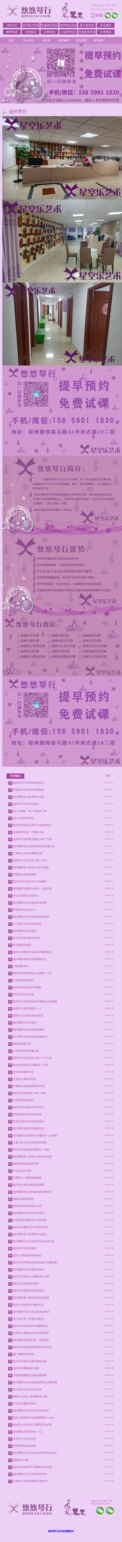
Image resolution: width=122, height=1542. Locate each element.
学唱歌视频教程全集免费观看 (30, 1375)
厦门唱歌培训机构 (23, 1354)
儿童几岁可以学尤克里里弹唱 (30, 1142)
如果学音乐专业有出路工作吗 (30, 860)
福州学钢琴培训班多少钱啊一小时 (32, 973)
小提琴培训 (68, 32)
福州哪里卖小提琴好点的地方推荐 (32, 1156)
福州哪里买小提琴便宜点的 (28, 796)
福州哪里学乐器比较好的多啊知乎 (32, 1191)
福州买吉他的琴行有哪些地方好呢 (32, 1467)
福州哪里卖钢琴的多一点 (27, 1431)
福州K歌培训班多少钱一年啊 (29, 1093)
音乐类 (46, 40)
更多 (108, 775)
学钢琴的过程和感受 (24, 1445)
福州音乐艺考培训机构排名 (28, 782)
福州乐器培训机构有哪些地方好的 (32, 1347)
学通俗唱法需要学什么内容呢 (30, 1220)
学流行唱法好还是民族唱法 (28, 1121)
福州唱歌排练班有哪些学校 (28, 1128)
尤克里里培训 (86, 32)
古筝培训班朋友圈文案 (26, 1050)
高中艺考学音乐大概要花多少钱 (31, 1276)
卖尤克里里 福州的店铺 (26, 938)
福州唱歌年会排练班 (24, 930)
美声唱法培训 (68, 25)
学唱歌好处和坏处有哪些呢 (28, 789)
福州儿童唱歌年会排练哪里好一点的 (33, 1417)
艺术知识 (15, 775)
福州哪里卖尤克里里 (24, 1022)
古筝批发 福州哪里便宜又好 (29, 1086)
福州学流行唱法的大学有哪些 (30, 881)
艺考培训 (105, 32)
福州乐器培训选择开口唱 (27, 1206)
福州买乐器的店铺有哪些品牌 (30, 1361)
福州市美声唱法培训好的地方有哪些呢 (35, 1262)
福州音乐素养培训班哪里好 (28, 1290)
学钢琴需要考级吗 (23, 1100)
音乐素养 (105, 25)
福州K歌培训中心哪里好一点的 (30, 1065)
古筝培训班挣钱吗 (23, 980)
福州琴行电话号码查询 (26, 804)
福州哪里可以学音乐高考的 (28, 1213)
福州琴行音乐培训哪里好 (61, 1531)
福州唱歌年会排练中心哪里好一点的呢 (35, 1135)
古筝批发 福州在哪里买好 (27, 853)
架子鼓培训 (87, 25)
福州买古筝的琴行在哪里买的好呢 (32, 1424)
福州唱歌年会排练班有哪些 (28, 1029)
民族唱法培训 (49, 25)
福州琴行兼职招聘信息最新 (28, 1184)
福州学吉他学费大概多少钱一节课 (32, 839)
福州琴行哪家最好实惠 (26, 1368)
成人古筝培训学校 (23, 818)
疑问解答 (64, 40)
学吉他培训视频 (22, 945)
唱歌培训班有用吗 (23, 1199)
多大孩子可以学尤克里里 (27, 1389)
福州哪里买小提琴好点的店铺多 (31, 867)
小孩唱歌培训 (21, 966)
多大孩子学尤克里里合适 (27, 923)
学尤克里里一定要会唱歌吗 (28, 1318)
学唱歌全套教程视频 (24, 874)
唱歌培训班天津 (22, 1043)
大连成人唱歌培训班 (24, 1079)
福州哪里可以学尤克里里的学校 (31, 1311)
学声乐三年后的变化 (24, 1438)
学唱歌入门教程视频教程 (27, 1177)
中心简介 (28, 40)
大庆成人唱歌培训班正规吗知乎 (31, 1333)
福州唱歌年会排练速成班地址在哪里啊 (35, 1382)
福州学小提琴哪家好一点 (27, 1008)
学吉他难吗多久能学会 (26, 895)
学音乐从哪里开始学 (24, 1403)
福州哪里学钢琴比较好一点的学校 (32, 888)
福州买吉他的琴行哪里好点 (28, 1304)
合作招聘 (81, 40)
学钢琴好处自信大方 (24, 909)
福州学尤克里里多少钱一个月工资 (32, 1057)
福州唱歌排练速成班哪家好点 (30, 959)
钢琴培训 (11, 32)
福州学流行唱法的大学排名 (28, 1107)
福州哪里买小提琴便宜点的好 (30, 1234)
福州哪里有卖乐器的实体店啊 (30, 902)
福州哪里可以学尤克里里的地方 (31, 1410)
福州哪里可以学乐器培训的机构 (31, 916)
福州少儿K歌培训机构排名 (28, 1015)
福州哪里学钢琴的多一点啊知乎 (31, 1340)
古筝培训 (49, 32)
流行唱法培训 (30, 25)
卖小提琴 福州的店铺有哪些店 (30, 1036)
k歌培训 (12, 25)
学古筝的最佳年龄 (23, 1072)
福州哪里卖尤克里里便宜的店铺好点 (33, 846)
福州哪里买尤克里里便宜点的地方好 (33, 1241)
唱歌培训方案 (21, 1460)
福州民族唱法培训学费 (26, 1163)
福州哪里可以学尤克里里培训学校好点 (35, 1452)
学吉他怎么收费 (22, 1170)
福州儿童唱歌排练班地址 (27, 1255)
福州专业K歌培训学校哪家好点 (30, 1326)
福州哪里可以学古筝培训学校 (30, 1474)
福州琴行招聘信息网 (24, 1248)
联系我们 (99, 40)
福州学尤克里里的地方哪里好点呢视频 (35, 1001)
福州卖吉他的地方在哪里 (27, 987)
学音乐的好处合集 (23, 994)
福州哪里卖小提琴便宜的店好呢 (31, 1297)
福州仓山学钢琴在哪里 (26, 1283)
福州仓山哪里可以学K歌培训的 (30, 1227)
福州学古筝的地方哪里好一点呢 (31, 1149)
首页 (11, 40)
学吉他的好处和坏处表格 (27, 1114)
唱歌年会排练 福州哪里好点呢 (30, 1396)
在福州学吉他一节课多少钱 (28, 832)
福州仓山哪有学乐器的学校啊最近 (32, 952)
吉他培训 (30, 32)
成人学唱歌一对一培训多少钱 (30, 811)
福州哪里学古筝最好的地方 (28, 1269)
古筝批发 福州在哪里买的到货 (30, 1481)
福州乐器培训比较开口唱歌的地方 (32, 825)
